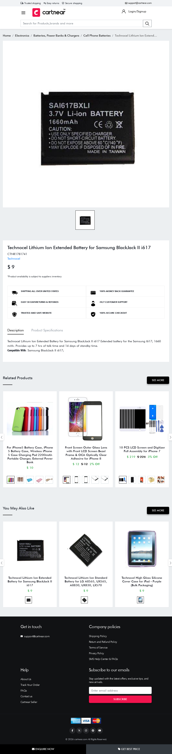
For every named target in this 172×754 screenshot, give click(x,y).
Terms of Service (98, 647)
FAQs (24, 690)
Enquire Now (43, 749)
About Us (26, 679)
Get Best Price (129, 749)
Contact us (26, 696)
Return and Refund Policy (103, 642)
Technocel (13, 258)
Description (15, 330)
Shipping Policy (98, 636)
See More (158, 380)
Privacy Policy (96, 653)
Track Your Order (30, 685)
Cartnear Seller (29, 702)
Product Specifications (47, 330)
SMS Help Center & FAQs (103, 659)
